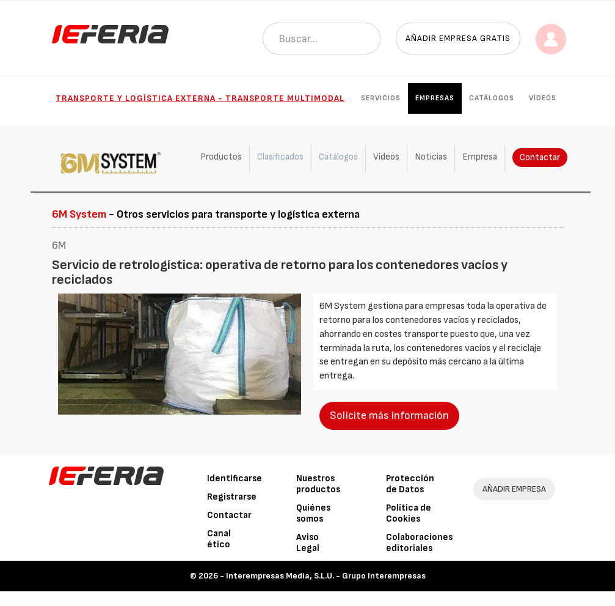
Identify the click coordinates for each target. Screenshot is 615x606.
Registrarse (232, 497)
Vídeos (542, 98)
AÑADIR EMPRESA (514, 489)
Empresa (479, 157)
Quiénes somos (313, 513)
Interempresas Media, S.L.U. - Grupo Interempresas (326, 576)
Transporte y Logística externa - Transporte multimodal (200, 98)
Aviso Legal (307, 542)
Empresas (434, 98)
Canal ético (219, 539)
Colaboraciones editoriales (419, 542)
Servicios (381, 98)
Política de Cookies (408, 513)
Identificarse (234, 478)
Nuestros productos (318, 484)
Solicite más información (389, 415)
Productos (221, 157)
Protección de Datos (410, 484)
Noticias (431, 157)
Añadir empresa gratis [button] (458, 38)
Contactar (540, 157)
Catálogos (491, 98)
